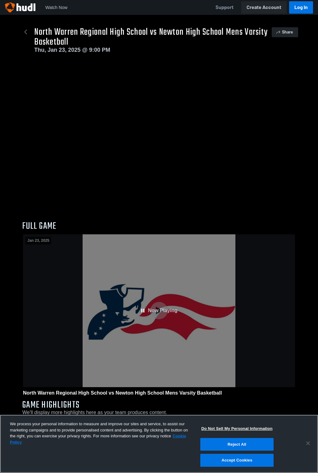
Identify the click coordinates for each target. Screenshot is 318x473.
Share (284, 32)
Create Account (264, 7)
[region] (159, 444)
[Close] (308, 443)
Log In (301, 7)
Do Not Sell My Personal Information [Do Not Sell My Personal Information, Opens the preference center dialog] (236, 428)
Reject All (237, 444)
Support (225, 7)
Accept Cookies (236, 460)
